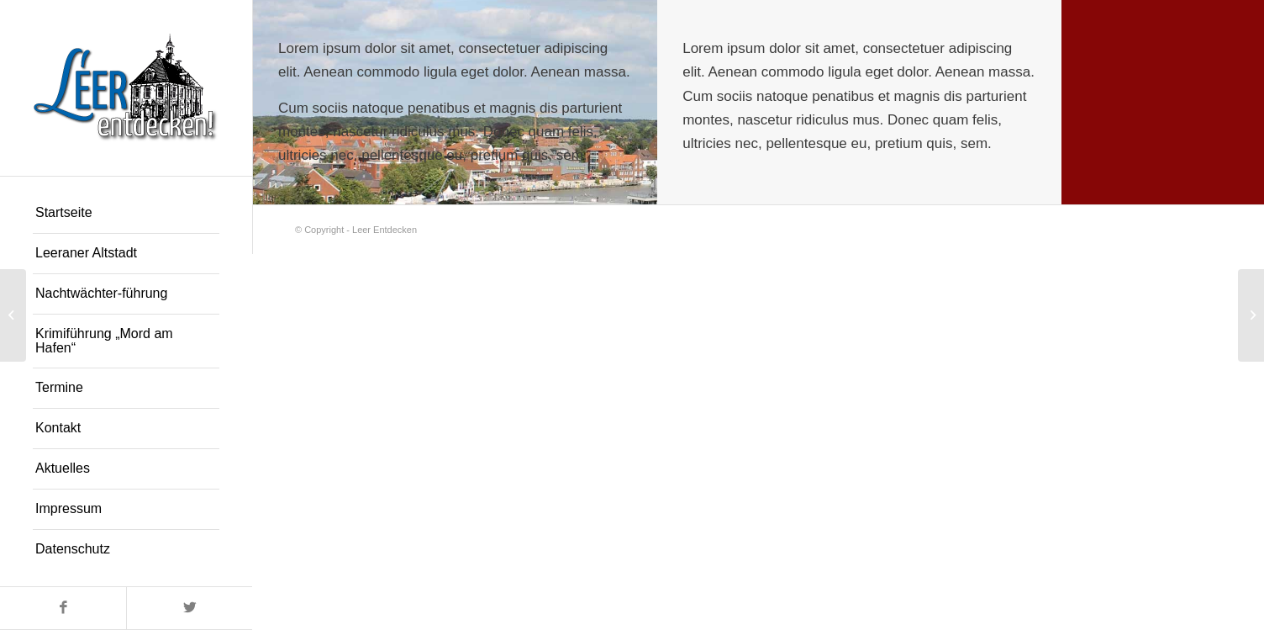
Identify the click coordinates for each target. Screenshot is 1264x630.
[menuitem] (126, 213)
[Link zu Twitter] (189, 608)
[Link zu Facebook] (63, 608)
